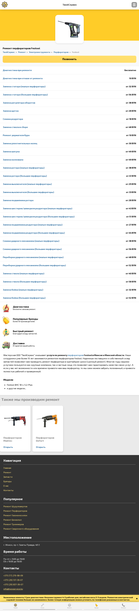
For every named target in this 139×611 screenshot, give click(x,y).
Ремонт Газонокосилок (15, 515)
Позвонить (69, 59)
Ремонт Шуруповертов (15, 506)
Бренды (7, 481)
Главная (7, 468)
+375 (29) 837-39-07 (13, 584)
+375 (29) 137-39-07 (13, 580)
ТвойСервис (70, 4)
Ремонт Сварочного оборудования (21, 529)
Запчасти (7, 477)
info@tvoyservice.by (13, 589)
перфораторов (75, 355)
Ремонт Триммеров (13, 524)
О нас (6, 486)
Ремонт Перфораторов (15, 511)
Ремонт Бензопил (12, 520)
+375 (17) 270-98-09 (13, 575)
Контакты (8, 490)
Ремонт (7, 472)
